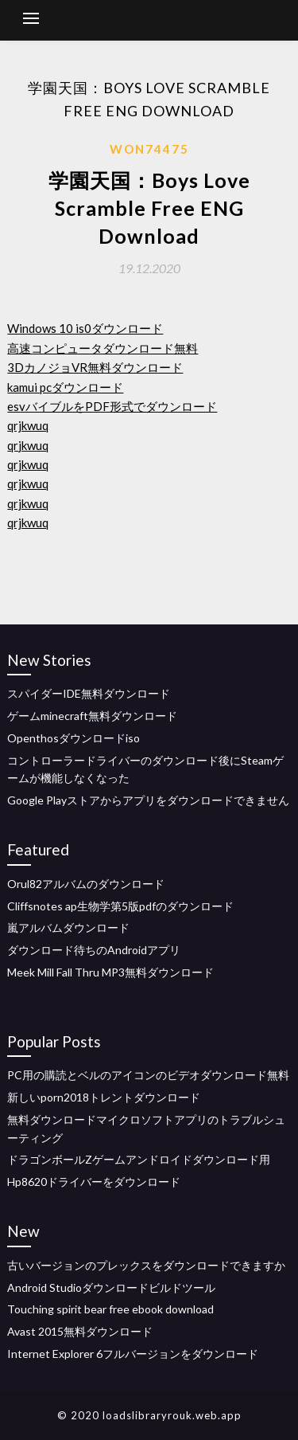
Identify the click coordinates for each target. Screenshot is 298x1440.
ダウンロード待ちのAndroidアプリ (93, 950)
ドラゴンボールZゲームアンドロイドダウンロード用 (138, 1159)
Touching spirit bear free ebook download (110, 1309)
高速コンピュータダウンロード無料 (102, 348)
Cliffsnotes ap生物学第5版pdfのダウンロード (120, 906)
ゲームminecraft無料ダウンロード (92, 715)
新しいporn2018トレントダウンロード (103, 1097)
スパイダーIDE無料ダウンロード (88, 693)
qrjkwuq (27, 425)
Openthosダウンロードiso (73, 738)
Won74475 (149, 149)
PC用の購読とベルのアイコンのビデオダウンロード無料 (148, 1075)
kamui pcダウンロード (65, 387)
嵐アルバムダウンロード (68, 927)
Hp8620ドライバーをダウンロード (93, 1181)
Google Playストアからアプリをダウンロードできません (148, 800)
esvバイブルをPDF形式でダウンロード (112, 406)
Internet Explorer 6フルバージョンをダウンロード (132, 1353)
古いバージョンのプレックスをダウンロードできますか (146, 1265)
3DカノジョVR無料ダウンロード (95, 367)
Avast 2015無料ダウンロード (80, 1331)
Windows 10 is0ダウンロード (85, 328)
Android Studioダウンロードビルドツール (111, 1287)
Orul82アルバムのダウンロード (85, 883)
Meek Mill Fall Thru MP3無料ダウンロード (110, 972)
